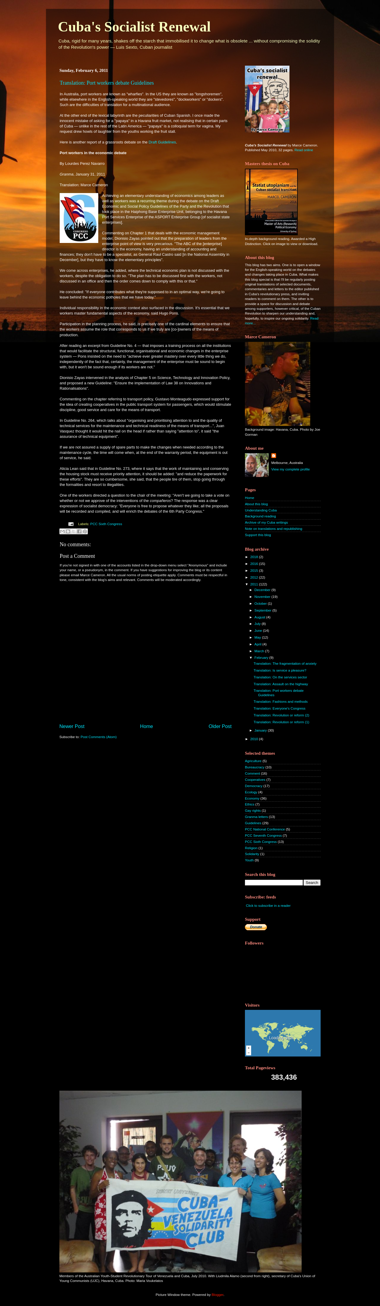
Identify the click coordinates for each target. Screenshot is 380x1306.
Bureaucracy (255, 767)
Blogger (218, 1294)
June (258, 630)
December (262, 590)
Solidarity (252, 854)
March (259, 651)
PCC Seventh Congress (263, 835)
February (261, 657)
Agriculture (253, 761)
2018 (254, 557)
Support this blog (258, 535)
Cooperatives (255, 779)
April (258, 644)
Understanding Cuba (261, 510)
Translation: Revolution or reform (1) (281, 722)
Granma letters (256, 817)
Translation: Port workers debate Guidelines (107, 83)
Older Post (220, 726)
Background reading (260, 516)
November (262, 596)
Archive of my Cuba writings (266, 522)
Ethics (249, 804)
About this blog (256, 504)
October (261, 603)
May (258, 637)
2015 (254, 570)
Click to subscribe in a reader (268, 905)
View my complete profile (290, 469)
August (260, 617)
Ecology (251, 792)
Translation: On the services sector (280, 677)
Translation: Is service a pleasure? (280, 670)
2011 (254, 584)
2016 (254, 564)
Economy (252, 798)
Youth (249, 860)
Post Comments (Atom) (98, 737)
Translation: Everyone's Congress (279, 708)
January (261, 730)
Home (146, 726)
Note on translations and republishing (273, 528)
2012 (254, 577)
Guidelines (253, 823)
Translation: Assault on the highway (281, 684)
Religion (251, 848)
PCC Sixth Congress (106, 524)
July (258, 624)
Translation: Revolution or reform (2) (281, 715)
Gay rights (253, 810)
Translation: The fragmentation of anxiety (285, 663)
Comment (252, 773)
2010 (254, 739)
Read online (303, 150)
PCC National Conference (265, 829)
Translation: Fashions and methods (281, 701)
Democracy (253, 786)
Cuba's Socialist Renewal (134, 26)
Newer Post (72, 726)
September (263, 610)
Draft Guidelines (162, 142)
